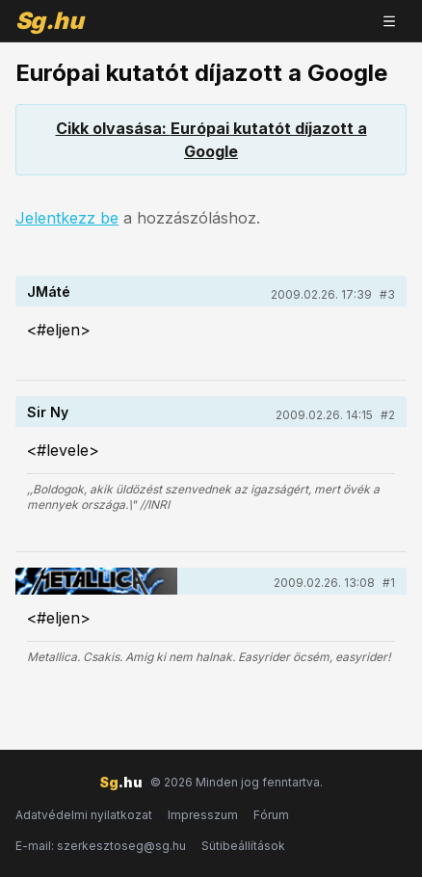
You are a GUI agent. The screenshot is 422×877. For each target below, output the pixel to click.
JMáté (48, 291)
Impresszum (203, 815)
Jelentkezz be (67, 217)
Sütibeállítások (243, 845)
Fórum (271, 815)
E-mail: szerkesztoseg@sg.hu (100, 845)
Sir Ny (47, 412)
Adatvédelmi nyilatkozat (83, 815)
